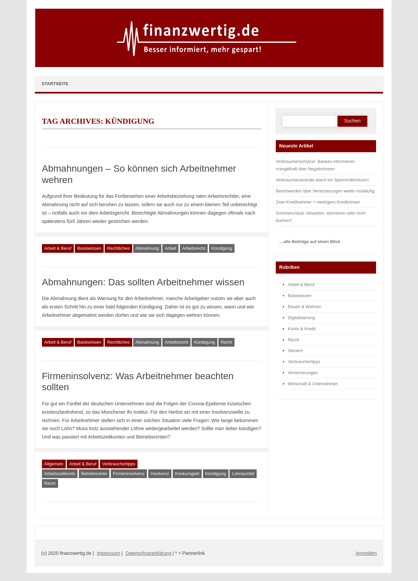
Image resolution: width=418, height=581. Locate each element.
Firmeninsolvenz (129, 473)
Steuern (295, 350)
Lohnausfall (243, 473)
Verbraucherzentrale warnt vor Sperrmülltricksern (322, 179)
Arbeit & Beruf (57, 248)
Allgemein (53, 463)
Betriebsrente (94, 473)
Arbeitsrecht (193, 248)
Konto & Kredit (301, 328)
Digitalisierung (301, 317)
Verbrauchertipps (118, 463)
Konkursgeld (187, 473)
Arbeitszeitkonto (59, 473)
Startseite (55, 83)
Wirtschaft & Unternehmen (313, 383)
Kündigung (221, 248)
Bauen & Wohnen (304, 306)
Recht (226, 342)
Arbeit (170, 248)
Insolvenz (160, 473)
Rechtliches (118, 248)
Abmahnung (147, 248)
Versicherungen (303, 372)
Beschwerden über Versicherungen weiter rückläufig (325, 190)
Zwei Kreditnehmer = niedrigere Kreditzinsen (318, 202)
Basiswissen (89, 248)
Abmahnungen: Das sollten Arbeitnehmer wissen (143, 282)
